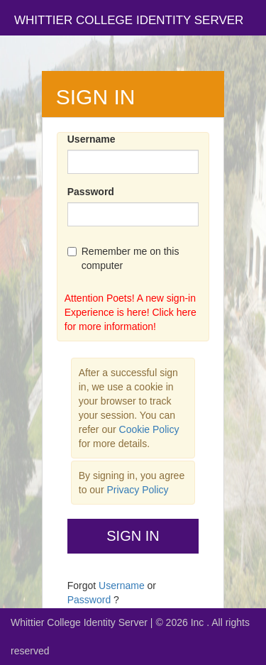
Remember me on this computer (123, 258)
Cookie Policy (149, 429)
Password (90, 191)
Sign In (132, 536)
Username (91, 139)
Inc (199, 622)
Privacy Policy (137, 489)
